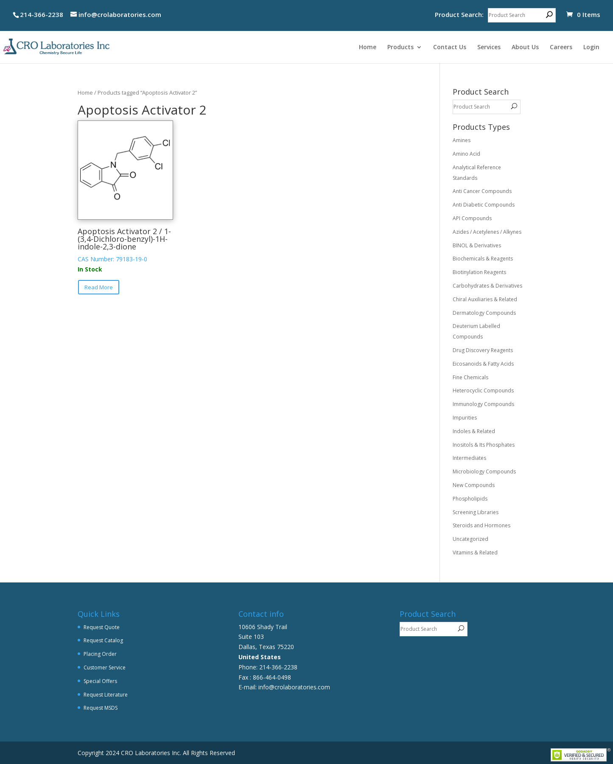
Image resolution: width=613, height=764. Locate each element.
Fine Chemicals (470, 377)
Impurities (465, 417)
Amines (461, 140)
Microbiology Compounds (484, 471)
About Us (525, 47)
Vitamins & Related (475, 552)
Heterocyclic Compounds (483, 390)
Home (367, 47)
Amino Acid (466, 153)
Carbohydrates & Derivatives (487, 285)
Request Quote (102, 627)
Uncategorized (470, 539)
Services (489, 47)
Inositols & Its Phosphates (484, 444)
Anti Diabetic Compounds (484, 204)
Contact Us (449, 47)
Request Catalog (103, 640)
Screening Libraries (475, 512)
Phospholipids (470, 498)
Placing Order (100, 654)
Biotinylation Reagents (479, 272)
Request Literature (106, 694)
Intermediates (469, 458)
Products (400, 47)
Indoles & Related (474, 431)
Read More (98, 287)
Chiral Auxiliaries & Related (485, 299)
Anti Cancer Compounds (482, 191)
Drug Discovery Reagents (483, 350)
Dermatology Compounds (484, 312)
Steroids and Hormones (481, 525)
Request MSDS (101, 707)
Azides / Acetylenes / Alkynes (487, 231)
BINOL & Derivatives (477, 245)
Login (591, 47)
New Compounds (474, 485)
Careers (561, 47)
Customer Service (105, 667)
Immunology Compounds (483, 404)
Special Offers (100, 681)
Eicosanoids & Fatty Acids (483, 363)
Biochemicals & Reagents (483, 258)
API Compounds (472, 218)
